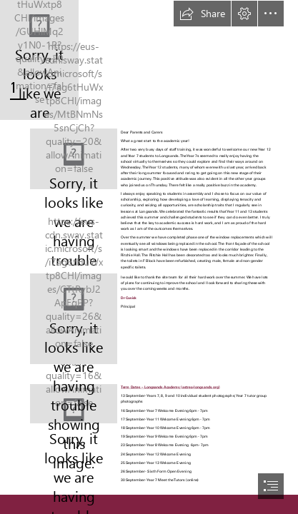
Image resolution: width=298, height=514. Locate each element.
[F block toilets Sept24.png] (73, 319)
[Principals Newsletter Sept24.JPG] (73, 159)
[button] (202, 13)
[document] (149, 257)
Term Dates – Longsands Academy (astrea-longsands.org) (170, 387)
